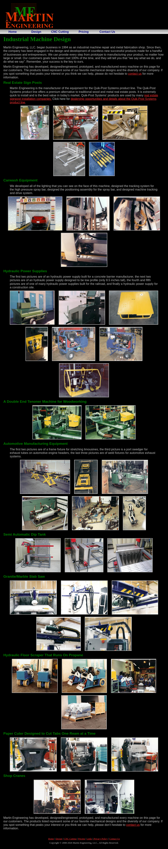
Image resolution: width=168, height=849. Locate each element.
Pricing (84, 31)
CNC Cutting (60, 31)
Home (13, 31)
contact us (135, 73)
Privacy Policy (100, 839)
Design (36, 31)
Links (89, 839)
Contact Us (107, 31)
